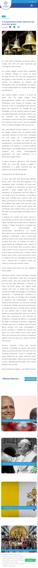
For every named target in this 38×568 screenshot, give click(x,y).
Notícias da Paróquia (30, 377)
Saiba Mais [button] (12, 566)
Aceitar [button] (30, 560)
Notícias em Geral (30, 379)
